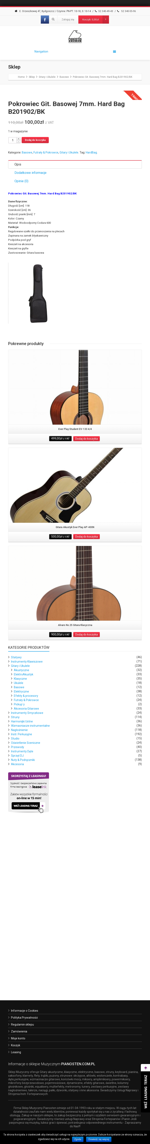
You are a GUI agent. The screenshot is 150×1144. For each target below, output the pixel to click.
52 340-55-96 (126, 11)
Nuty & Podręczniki (23, 924)
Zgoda (77, 1139)
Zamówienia (19, 1031)
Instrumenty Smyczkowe (27, 877)
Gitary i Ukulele (69, 317)
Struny (15, 881)
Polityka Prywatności (24, 1017)
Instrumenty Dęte (22, 915)
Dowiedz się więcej (98, 1139)
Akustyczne (21, 834)
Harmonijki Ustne (22, 886)
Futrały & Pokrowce (45, 317)
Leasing (16, 1052)
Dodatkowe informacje (30, 337)
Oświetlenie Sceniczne (25, 907)
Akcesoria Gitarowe (26, 873)
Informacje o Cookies (24, 1010)
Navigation (75, 51)
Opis (17, 329)
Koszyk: (95, 19)
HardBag (91, 317)
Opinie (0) (21, 345)
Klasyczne (20, 843)
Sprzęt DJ (17, 920)
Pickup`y (19, 868)
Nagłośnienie (19, 894)
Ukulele (18, 847)
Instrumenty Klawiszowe (27, 826)
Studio (15, 903)
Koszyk (15, 1045)
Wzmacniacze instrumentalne (30, 890)
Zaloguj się (68, 19)
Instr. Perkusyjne (21, 898)
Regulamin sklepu (22, 1024)
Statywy (16, 821)
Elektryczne (21, 856)
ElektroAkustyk (23, 838)
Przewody (17, 911)
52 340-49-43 (103, 11)
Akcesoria (17, 928)
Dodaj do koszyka (35, 304)
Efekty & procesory (26, 860)
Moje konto (18, 1038)
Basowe (27, 317)
